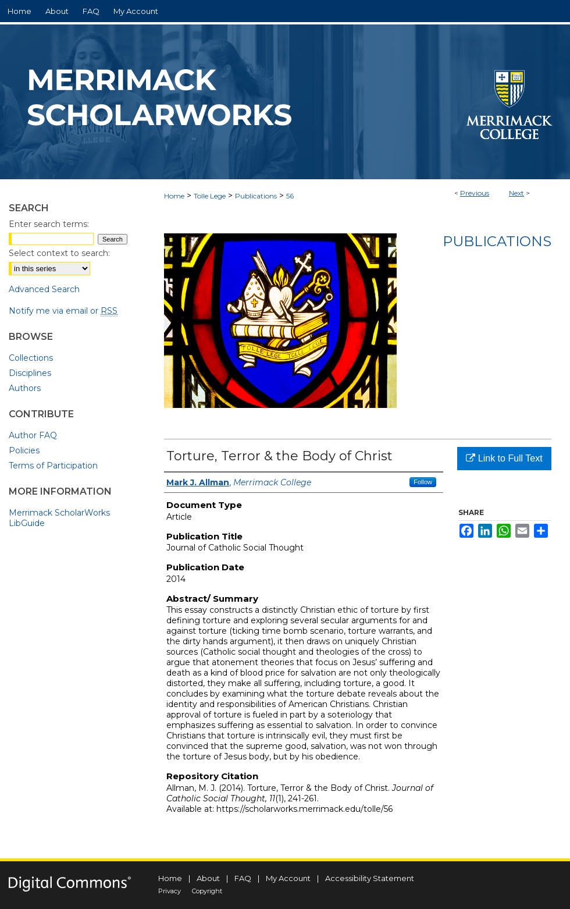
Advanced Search (44, 289)
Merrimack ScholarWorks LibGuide (59, 517)
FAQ (242, 878)
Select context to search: (59, 253)
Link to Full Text (504, 458)
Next (516, 193)
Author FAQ (33, 435)
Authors (25, 388)
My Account (288, 878)
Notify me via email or (63, 311)
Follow (423, 481)
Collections (31, 358)
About (208, 878)
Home (174, 195)
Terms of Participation (53, 465)
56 (290, 195)
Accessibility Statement (369, 878)
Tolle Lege (210, 195)
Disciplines (30, 373)
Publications (256, 195)
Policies (24, 450)
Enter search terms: (49, 224)
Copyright (207, 891)
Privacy (169, 891)
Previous (474, 193)
